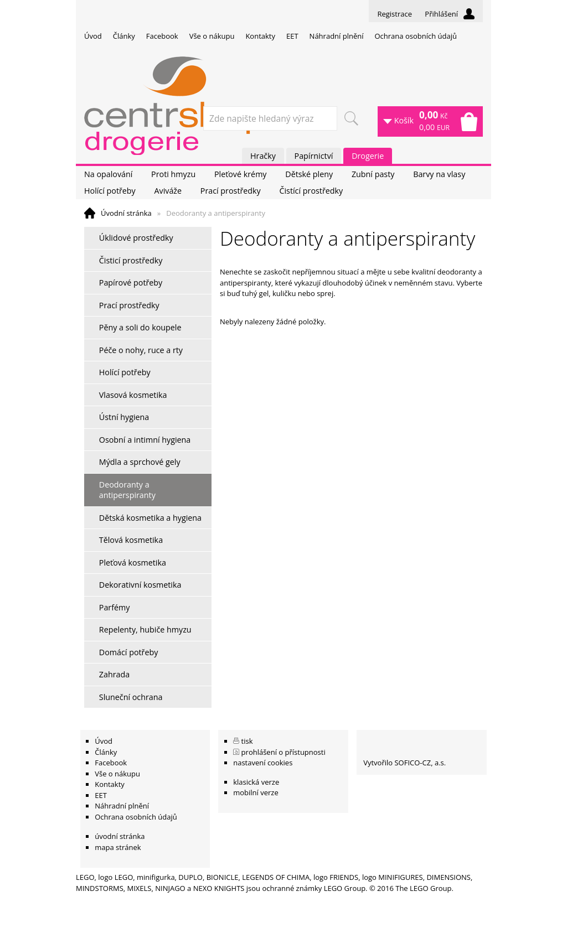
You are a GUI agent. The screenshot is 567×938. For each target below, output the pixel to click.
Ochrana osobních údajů (415, 36)
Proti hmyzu (173, 174)
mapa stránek (118, 847)
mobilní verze (256, 792)
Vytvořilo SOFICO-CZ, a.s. (404, 763)
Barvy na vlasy (439, 174)
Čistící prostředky (311, 190)
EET (292, 36)
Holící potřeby (110, 190)
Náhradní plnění (337, 36)
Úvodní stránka (126, 213)
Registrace (394, 14)
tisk (247, 741)
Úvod (93, 36)
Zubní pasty (373, 174)
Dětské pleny (309, 174)
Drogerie (368, 156)
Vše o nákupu (212, 36)
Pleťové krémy (240, 174)
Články (124, 36)
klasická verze (256, 782)
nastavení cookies (262, 763)
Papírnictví (314, 156)
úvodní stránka (120, 836)
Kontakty (260, 36)
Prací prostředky (230, 190)
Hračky (263, 156)
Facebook (162, 36)
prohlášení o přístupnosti (283, 752)
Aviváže (168, 190)
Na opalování (108, 174)
